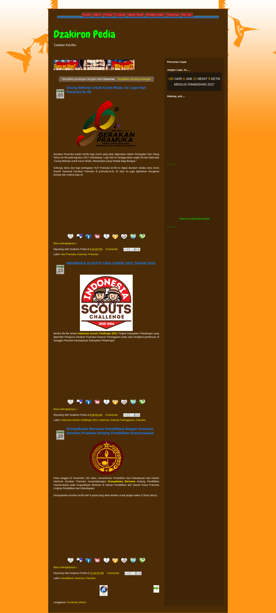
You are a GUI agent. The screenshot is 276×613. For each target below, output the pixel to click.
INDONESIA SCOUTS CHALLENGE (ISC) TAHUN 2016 (110, 263)
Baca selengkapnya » (65, 243)
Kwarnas (82, 254)
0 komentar (112, 249)
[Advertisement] (106, 204)
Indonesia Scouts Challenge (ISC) (79, 420)
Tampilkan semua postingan (134, 78)
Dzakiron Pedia (84, 34)
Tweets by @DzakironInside (194, 218)
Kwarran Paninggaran (122, 420)
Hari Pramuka (68, 254)
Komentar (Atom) (76, 602)
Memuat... (172, 164)
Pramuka (93, 254)
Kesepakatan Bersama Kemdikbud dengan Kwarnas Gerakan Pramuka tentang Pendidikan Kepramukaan (110, 431)
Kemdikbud (67, 578)
